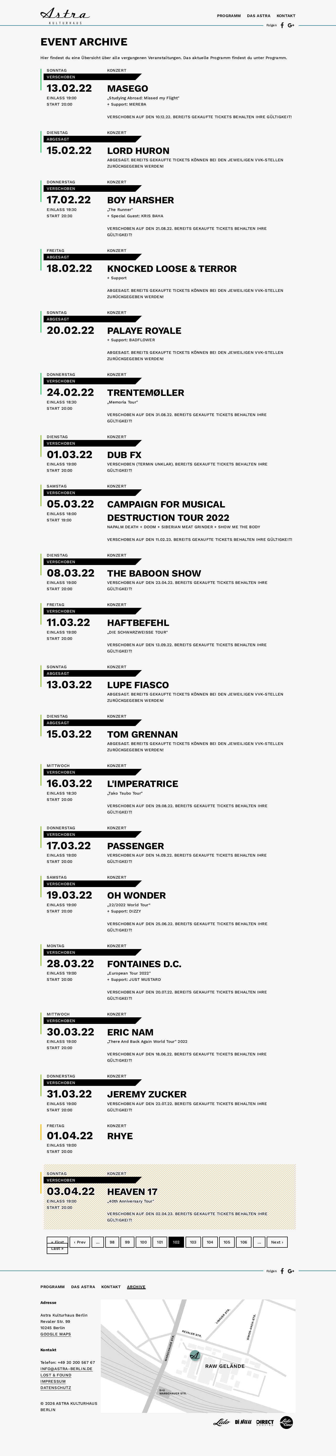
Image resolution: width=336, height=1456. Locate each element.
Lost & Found (55, 1375)
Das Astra (258, 15)
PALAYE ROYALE (150, 330)
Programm (229, 15)
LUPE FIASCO (142, 684)
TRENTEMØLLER (151, 392)
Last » (57, 1248)
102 (176, 1242)
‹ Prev (80, 1242)
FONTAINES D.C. (149, 963)
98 (112, 1242)
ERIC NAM (134, 1031)
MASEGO (130, 87)
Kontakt (286, 15)
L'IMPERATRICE (148, 783)
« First (57, 1242)
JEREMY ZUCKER (153, 1093)
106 (243, 1242)
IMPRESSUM (53, 1381)
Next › (277, 1242)
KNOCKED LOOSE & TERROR (182, 268)
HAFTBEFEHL (143, 622)
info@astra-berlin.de (66, 1368)
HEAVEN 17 (136, 1191)
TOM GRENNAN (147, 733)
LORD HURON (143, 150)
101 (160, 1242)
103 (193, 1242)
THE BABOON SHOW (161, 572)
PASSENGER (139, 845)
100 (143, 1242)
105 (227, 1242)
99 (127, 1242)
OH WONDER (141, 894)
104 (210, 1242)
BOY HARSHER (145, 199)
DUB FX (127, 454)
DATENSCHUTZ (55, 1387)
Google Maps (55, 1334)
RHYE (122, 1135)
